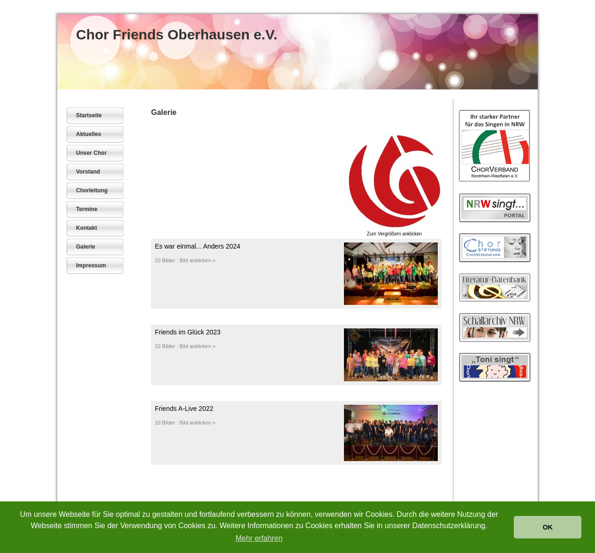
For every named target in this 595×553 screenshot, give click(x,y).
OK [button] (547, 527)
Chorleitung (91, 190)
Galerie (85, 246)
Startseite (89, 115)
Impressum (91, 265)
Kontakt (86, 228)
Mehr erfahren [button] (259, 538)
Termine (87, 209)
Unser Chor (91, 153)
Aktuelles (88, 134)
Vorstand (88, 171)
